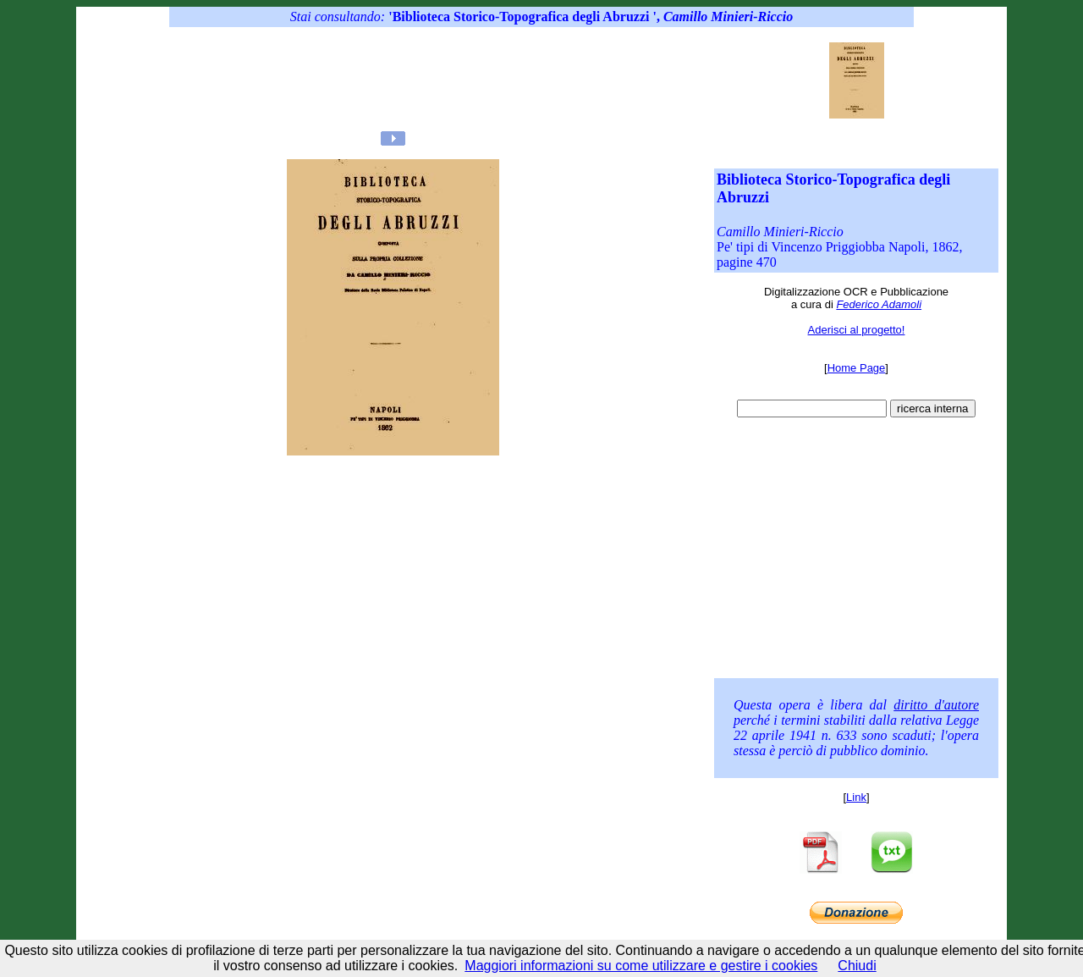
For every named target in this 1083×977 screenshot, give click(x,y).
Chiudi (857, 965)
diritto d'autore (936, 705)
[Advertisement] (507, 80)
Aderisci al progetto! (856, 329)
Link (856, 797)
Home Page (856, 368)
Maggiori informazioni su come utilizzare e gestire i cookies (641, 965)
